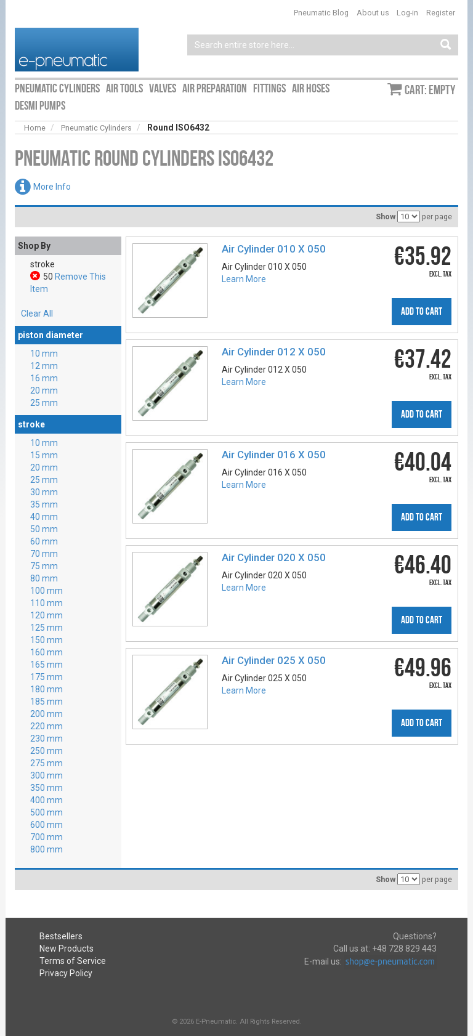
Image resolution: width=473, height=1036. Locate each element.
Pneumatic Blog (321, 12)
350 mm (46, 788)
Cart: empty (430, 90)
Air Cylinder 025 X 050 (274, 660)
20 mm (44, 390)
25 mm (44, 403)
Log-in (407, 12)
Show (385, 216)
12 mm (44, 366)
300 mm (46, 775)
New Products (66, 948)
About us (373, 12)
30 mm (44, 492)
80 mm (44, 578)
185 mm (46, 701)
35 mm (44, 504)
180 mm (46, 689)
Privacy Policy (65, 973)
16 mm (44, 378)
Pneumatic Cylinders (96, 127)
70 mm (44, 554)
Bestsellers (61, 936)
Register (440, 12)
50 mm (44, 529)
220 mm (46, 726)
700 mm (46, 837)
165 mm (46, 665)
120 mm (46, 615)
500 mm (46, 812)
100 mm (46, 591)
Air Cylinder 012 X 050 (274, 352)
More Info (52, 187)
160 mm (46, 652)
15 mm (44, 455)
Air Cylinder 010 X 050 (274, 249)
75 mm (44, 566)
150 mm (46, 640)
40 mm (44, 517)
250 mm (46, 751)
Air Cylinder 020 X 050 (274, 557)
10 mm (44, 353)
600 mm (46, 825)
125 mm (46, 628)
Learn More (244, 279)
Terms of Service (72, 961)
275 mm (46, 763)
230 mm (46, 738)
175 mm (46, 677)
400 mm (46, 800)
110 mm (46, 603)
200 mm (46, 714)
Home (35, 127)
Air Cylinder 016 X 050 (274, 454)
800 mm (46, 849)
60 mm (44, 541)
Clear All (37, 313)
